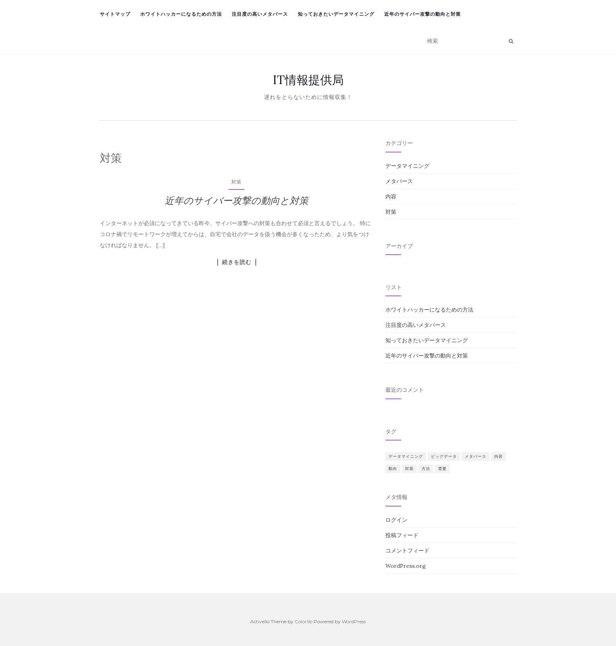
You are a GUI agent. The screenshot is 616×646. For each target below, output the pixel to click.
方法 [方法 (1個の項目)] (426, 468)
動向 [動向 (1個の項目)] (393, 468)
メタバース (399, 181)
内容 (390, 196)
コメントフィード (407, 550)
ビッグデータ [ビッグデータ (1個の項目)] (444, 456)
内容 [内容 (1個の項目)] (498, 456)
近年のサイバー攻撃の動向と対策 (422, 14)
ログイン (396, 519)
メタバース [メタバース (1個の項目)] (475, 456)
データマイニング (407, 165)
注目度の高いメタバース (260, 14)
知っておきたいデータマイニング (336, 14)
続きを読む (236, 262)
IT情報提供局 (308, 80)
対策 (236, 182)
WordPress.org (405, 565)
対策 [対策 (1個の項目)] (409, 468)
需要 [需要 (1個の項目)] (442, 468)
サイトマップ (115, 14)
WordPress (354, 621)
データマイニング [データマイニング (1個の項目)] (406, 456)
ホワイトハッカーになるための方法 (181, 14)
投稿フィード (401, 535)
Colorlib (303, 621)
